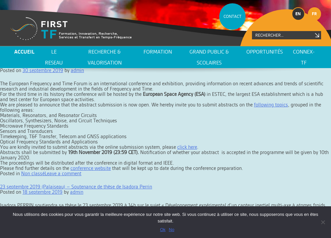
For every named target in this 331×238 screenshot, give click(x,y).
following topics (271, 104)
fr (314, 13)
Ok (163, 229)
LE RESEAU (54, 57)
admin (76, 192)
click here (187, 147)
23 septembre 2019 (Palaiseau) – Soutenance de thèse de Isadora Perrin (76, 186)
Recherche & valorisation (105, 57)
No (172, 229)
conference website (90, 168)
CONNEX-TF (303, 57)
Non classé (33, 173)
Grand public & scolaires (209, 57)
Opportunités (264, 52)
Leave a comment (63, 173)
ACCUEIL (24, 52)
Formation (158, 52)
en (298, 13)
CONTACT (232, 16)
